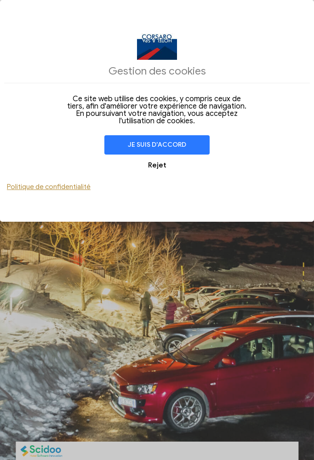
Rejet (157, 165)
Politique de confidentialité (49, 187)
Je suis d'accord (157, 145)
